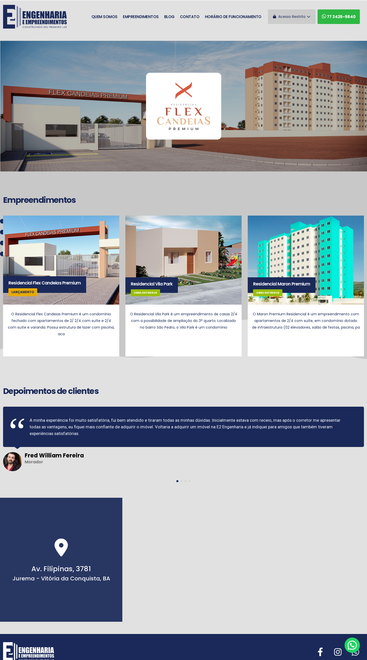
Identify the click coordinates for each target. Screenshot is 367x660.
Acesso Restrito (292, 16)
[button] (177, 481)
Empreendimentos (141, 16)
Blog (169, 16)
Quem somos (104, 16)
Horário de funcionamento (233, 16)
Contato (190, 16)
